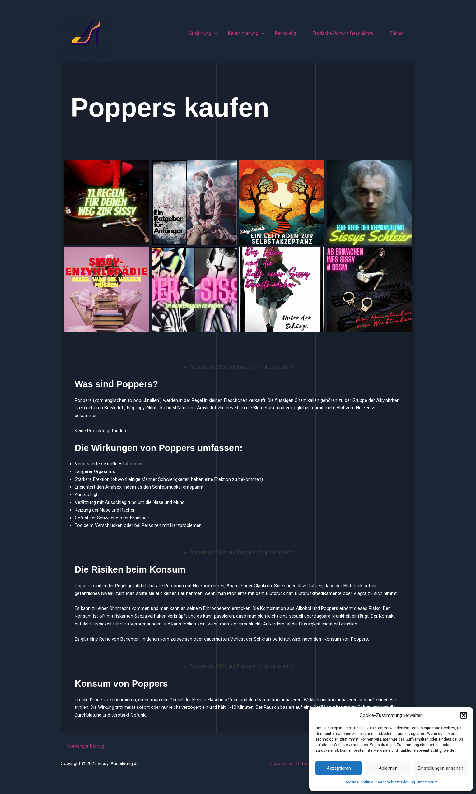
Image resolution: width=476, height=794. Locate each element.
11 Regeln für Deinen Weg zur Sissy (106, 202)
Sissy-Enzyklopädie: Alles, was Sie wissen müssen (106, 289)
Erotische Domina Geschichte (348, 33)
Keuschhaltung (251, 33)
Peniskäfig (292, 33)
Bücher (400, 33)
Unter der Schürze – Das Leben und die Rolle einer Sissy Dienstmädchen (282, 289)
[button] (463, 715)
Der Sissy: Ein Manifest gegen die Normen (194, 289)
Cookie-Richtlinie (358, 782)
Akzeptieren (339, 768)
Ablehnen (388, 768)
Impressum (428, 782)
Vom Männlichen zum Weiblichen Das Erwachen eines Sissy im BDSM (369, 289)
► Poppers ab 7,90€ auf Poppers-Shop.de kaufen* (238, 367)
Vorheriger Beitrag (82, 746)
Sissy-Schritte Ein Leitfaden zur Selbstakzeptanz (282, 202)
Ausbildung (210, 33)
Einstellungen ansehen (440, 768)
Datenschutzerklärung (395, 782)
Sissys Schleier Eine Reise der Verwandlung (369, 202)
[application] (221, 33)
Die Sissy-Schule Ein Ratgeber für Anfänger (194, 202)
